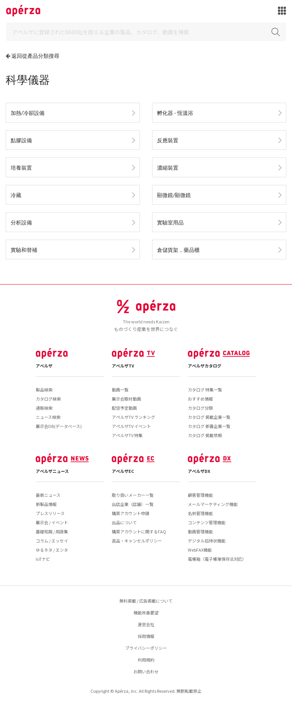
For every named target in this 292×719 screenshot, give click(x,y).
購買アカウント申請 (130, 513)
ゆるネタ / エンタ (52, 550)
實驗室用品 (170, 222)
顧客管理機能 (200, 495)
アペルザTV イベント (131, 426)
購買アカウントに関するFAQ (139, 531)
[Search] (146, 31)
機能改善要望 (146, 612)
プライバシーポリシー (146, 648)
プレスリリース (50, 513)
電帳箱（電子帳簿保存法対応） (217, 559)
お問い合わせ (146, 671)
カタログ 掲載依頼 (205, 435)
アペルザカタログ (204, 366)
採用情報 (146, 636)
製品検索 (44, 390)
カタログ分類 (200, 408)
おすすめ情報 (200, 399)
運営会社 (146, 624)
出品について (124, 522)
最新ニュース (48, 495)
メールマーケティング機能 (213, 504)
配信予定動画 (124, 408)
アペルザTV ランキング (133, 417)
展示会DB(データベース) (59, 426)
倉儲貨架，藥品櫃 (178, 250)
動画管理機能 (200, 531)
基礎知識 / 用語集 (52, 531)
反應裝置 (167, 140)
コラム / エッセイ (52, 541)
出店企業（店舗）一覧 (133, 504)
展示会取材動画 (126, 399)
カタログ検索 (48, 399)
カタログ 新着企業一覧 (209, 426)
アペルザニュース (52, 471)
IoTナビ (43, 559)
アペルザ (44, 366)
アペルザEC (123, 471)
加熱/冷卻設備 (27, 113)
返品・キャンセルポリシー (137, 541)
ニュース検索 (48, 417)
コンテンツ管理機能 (206, 522)
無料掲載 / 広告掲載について (146, 601)
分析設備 (21, 222)
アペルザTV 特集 (127, 435)
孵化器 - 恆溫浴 (175, 113)
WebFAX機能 (200, 550)
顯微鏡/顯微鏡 (174, 195)
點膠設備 (21, 140)
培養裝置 (21, 167)
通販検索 (44, 408)
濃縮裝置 (167, 167)
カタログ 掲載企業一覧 (209, 417)
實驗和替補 (24, 250)
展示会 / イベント (52, 522)
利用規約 (146, 660)
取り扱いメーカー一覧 (133, 495)
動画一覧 (120, 390)
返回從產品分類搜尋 (35, 55)
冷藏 (16, 195)
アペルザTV (123, 366)
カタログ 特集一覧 (205, 390)
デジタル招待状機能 (206, 541)
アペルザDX (199, 471)
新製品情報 (46, 504)
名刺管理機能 (200, 513)
